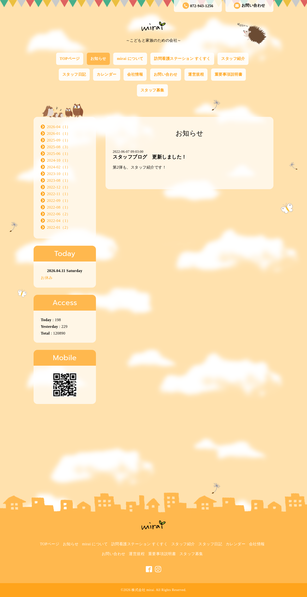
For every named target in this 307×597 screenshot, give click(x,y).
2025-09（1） (59, 140)
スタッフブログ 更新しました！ (150, 156)
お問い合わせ (249, 5)
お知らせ (98, 59)
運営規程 (196, 74)
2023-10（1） (59, 174)
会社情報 (135, 74)
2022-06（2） (59, 214)
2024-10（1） (59, 160)
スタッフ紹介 (233, 59)
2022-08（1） (59, 207)
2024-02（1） (59, 167)
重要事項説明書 (228, 74)
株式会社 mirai (142, 590)
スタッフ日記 (74, 74)
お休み (47, 278)
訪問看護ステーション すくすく (182, 59)
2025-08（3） (59, 147)
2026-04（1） (59, 127)
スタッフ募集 (152, 90)
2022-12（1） (59, 187)
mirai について (130, 59)
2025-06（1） (59, 154)
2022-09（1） (59, 201)
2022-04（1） (59, 221)
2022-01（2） (59, 227)
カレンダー (107, 74)
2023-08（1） (59, 180)
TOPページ (70, 59)
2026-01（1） (59, 133)
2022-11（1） (59, 194)
